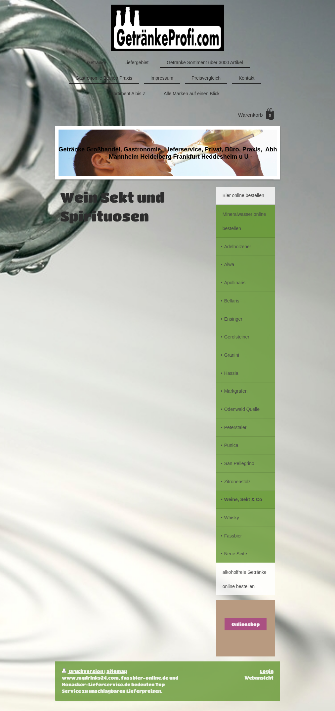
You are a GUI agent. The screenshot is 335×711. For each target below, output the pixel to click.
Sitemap (116, 671)
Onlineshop (245, 624)
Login (266, 671)
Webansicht (258, 678)
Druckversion (83, 671)
